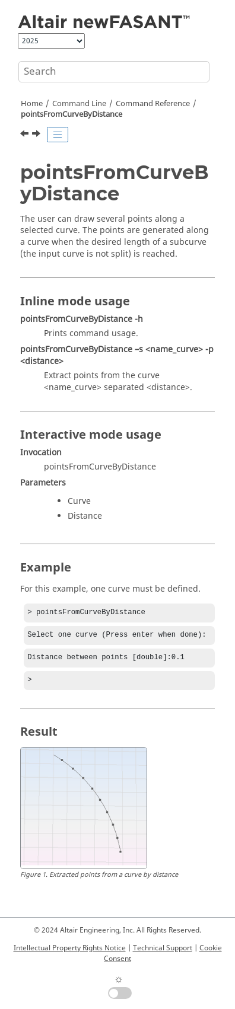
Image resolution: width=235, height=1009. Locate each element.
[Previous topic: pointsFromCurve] (25, 135)
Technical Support (162, 948)
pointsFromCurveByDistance (71, 114)
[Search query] (113, 71)
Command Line (79, 103)
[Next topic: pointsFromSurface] (37, 135)
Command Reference (153, 103)
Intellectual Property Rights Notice (70, 948)
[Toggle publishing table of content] (57, 134)
